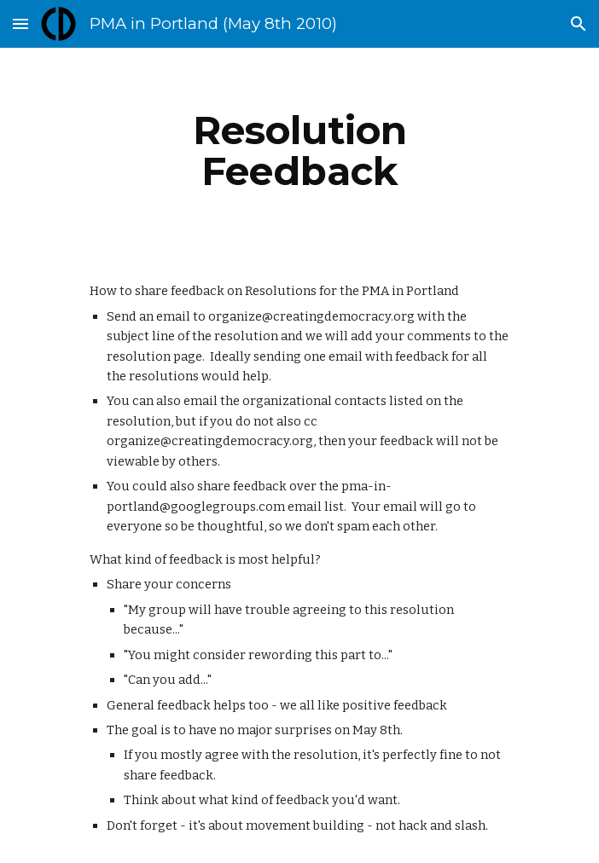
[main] (299, 151)
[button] (20, 23)
